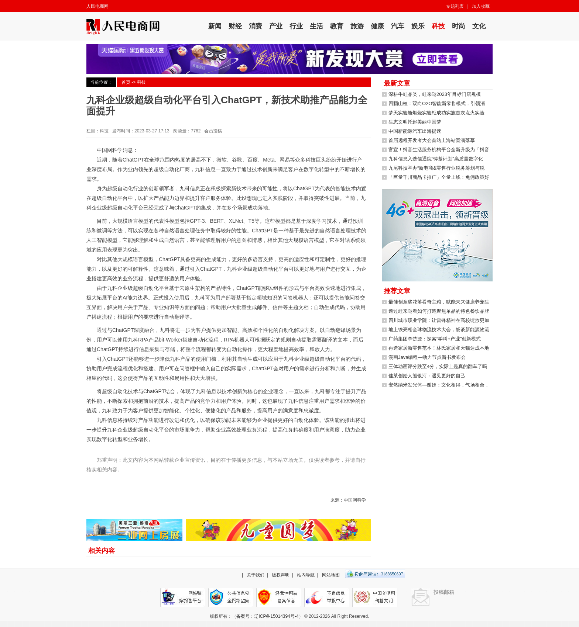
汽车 (397, 26)
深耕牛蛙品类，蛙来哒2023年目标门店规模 (434, 94)
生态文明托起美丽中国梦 (414, 122)
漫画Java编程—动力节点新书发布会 (427, 357)
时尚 (458, 26)
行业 (296, 26)
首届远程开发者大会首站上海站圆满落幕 (431, 140)
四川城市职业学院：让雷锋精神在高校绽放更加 (438, 320)
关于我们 (255, 575)
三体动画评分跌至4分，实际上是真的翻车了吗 (437, 366)
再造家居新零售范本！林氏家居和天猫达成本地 (438, 348)
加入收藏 (481, 6)
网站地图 (331, 575)
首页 (125, 82)
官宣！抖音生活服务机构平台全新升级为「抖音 (438, 149)
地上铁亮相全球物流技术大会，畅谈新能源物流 (438, 329)
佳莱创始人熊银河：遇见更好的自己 (426, 375)
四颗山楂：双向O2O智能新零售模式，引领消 (436, 103)
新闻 (215, 26)
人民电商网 (97, 6)
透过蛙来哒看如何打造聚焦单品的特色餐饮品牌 (438, 311)
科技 (438, 26)
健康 (377, 26)
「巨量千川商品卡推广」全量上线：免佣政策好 (438, 177)
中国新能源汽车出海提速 (414, 131)
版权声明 (281, 575)
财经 (235, 26)
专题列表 (455, 6)
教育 (336, 26)
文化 (479, 26)
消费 (255, 26)
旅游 (357, 26)
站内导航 (306, 575)
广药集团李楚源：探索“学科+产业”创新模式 (434, 339)
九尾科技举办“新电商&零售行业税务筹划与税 (436, 168)
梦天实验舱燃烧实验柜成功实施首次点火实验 (436, 112)
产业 (275, 26)
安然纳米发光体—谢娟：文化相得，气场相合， (438, 385)
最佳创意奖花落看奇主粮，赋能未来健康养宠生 (438, 302)
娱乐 (418, 26)
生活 (316, 26)
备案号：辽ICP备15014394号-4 (267, 616)
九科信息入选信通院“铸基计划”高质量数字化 (435, 159)
